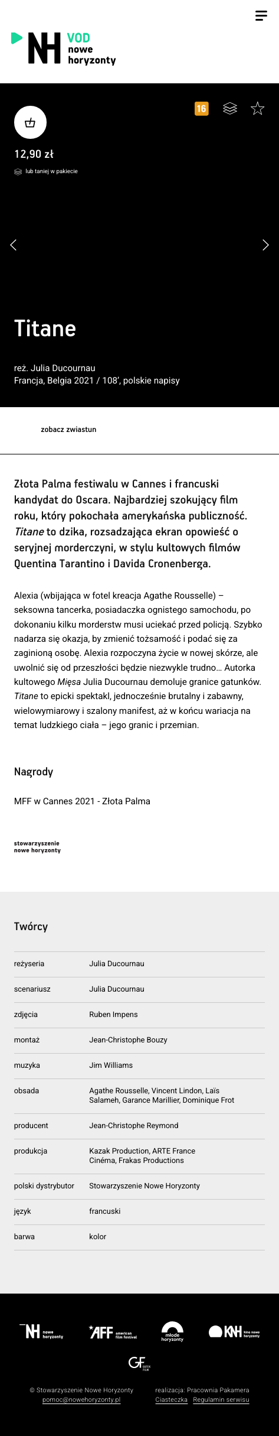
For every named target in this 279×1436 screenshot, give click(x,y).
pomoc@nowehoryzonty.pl (81, 1399)
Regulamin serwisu (221, 1399)
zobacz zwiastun (68, 429)
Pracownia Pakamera (218, 1390)
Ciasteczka (172, 1399)
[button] (265, 245)
